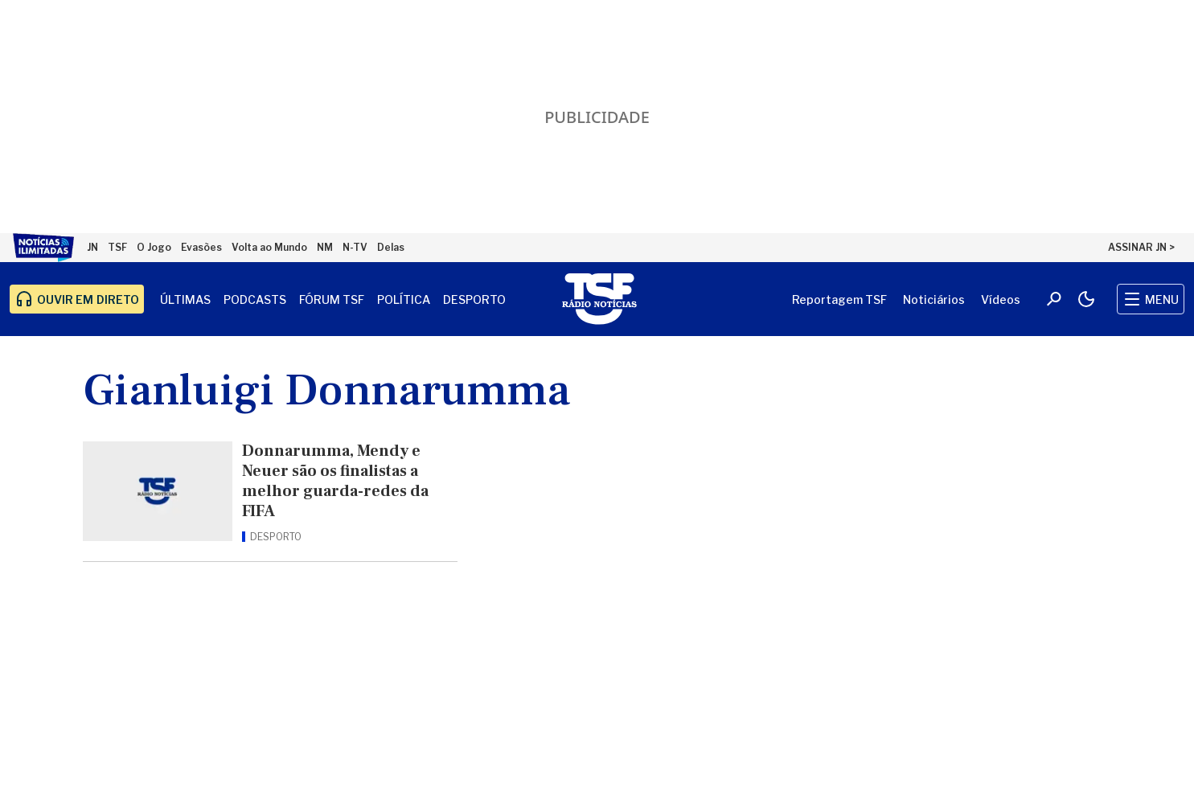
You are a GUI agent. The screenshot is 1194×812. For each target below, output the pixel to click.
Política (403, 299)
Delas (390, 247)
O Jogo (154, 247)
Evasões (201, 247)
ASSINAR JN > (1141, 247)
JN (92, 247)
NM (325, 247)
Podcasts (255, 299)
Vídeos (1000, 299)
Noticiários (934, 299)
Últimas (185, 299)
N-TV (355, 247)
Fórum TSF (331, 299)
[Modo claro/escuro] (1086, 299)
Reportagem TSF (839, 299)
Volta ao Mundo (269, 247)
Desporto (474, 299)
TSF (117, 247)
